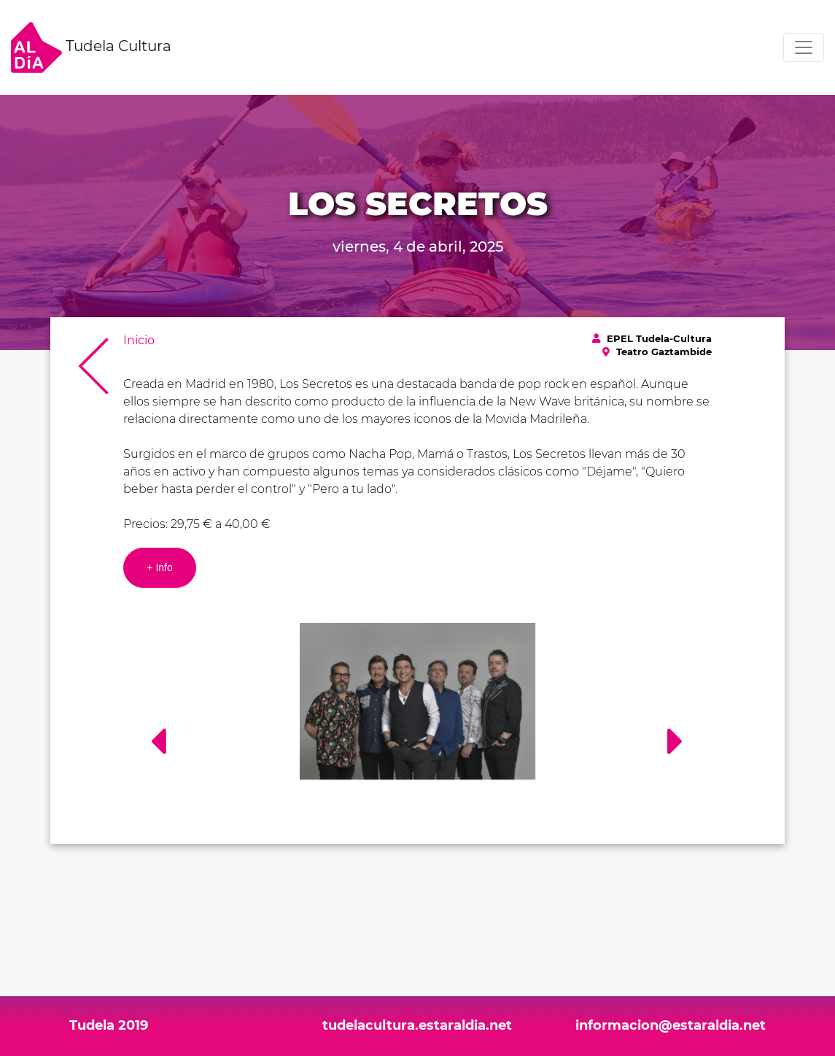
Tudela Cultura (91, 47)
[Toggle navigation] (803, 47)
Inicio (139, 340)
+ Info (159, 567)
